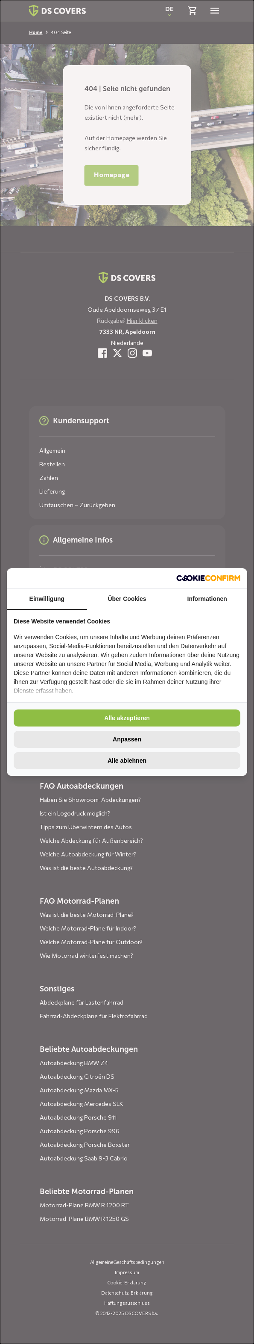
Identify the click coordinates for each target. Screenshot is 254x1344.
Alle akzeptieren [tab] (127, 718)
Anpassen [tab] (127, 739)
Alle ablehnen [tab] (127, 760)
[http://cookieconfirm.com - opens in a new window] (208, 578)
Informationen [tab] (207, 598)
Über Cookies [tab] (127, 598)
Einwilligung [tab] (46, 598)
